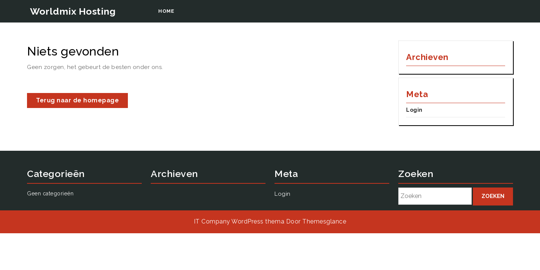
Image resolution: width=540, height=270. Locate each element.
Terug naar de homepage (82, 102)
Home (166, 11)
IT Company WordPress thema (239, 221)
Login (414, 110)
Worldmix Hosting (73, 11)
